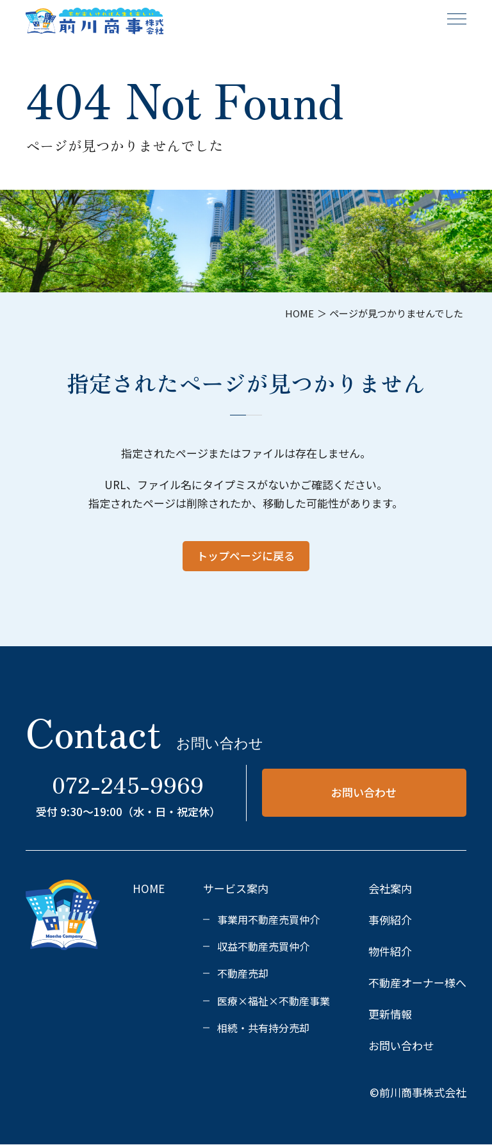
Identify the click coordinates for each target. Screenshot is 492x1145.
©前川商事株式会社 (418, 1092)
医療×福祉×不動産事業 (273, 1000)
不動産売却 (242, 973)
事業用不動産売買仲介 (268, 919)
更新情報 (390, 1014)
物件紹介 (390, 951)
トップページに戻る (246, 555)
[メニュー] (456, 18)
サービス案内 (235, 888)
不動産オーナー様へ (417, 982)
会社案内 (390, 888)
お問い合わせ (364, 792)
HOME (149, 888)
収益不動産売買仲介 (263, 946)
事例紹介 (390, 920)
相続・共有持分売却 (263, 1027)
